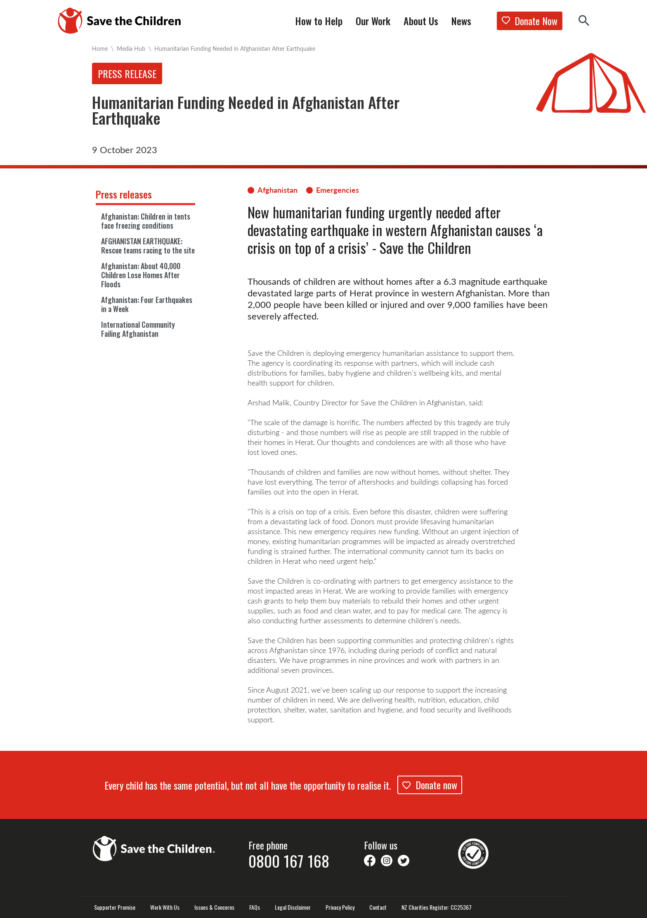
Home (100, 48)
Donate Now (529, 20)
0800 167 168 (288, 860)
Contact (378, 907)
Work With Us (164, 907)
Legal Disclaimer (293, 907)
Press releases (124, 194)
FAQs (254, 907)
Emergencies (337, 190)
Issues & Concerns (214, 907)
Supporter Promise (114, 907)
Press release (127, 73)
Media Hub (131, 48)
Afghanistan (277, 190)
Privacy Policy (340, 907)
